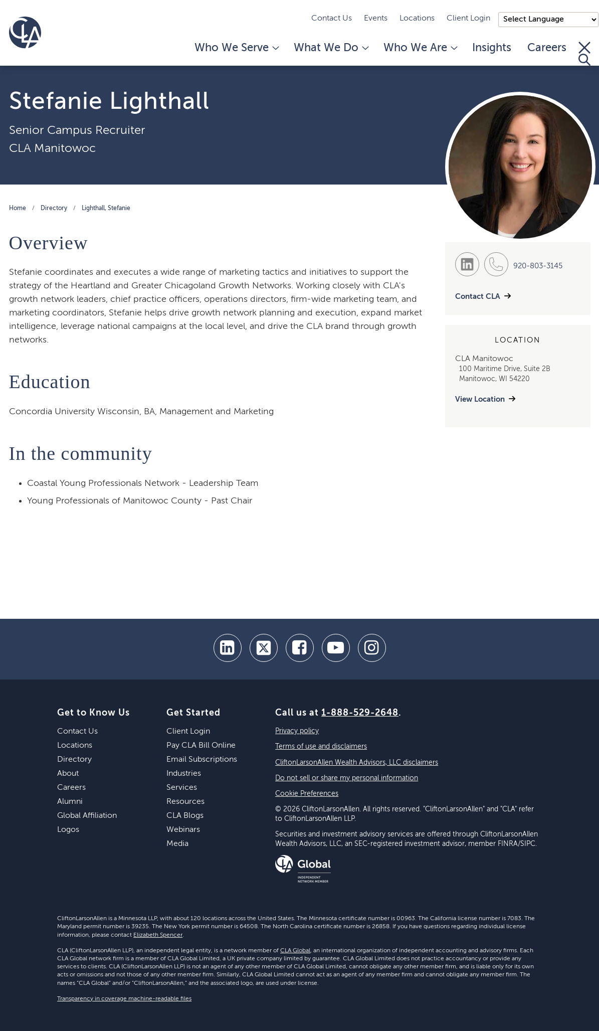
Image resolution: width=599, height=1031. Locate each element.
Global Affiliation (87, 816)
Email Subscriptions (201, 760)
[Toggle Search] (584, 54)
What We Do (330, 48)
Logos (68, 830)
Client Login (468, 19)
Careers (546, 48)
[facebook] (300, 648)
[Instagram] (372, 648)
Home (17, 209)
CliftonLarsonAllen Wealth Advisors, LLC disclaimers (356, 762)
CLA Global (295, 951)
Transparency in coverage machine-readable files (124, 999)
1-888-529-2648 (359, 713)
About (68, 774)
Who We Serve (236, 48)
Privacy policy (297, 731)
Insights (491, 48)
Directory (54, 209)
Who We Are (419, 48)
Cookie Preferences (306, 793)
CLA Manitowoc (52, 148)
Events (375, 19)
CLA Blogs (185, 816)
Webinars (183, 830)
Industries (183, 774)
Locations (417, 19)
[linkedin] (228, 648)
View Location (480, 399)
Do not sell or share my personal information (346, 778)
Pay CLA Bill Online (201, 746)
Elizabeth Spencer (157, 935)
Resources (185, 802)
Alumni (70, 802)
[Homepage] (25, 33)
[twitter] (264, 648)
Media (177, 844)
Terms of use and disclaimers (321, 746)
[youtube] (336, 648)
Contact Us (331, 19)
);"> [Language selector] (548, 19)
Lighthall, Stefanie (106, 209)
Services (181, 788)
